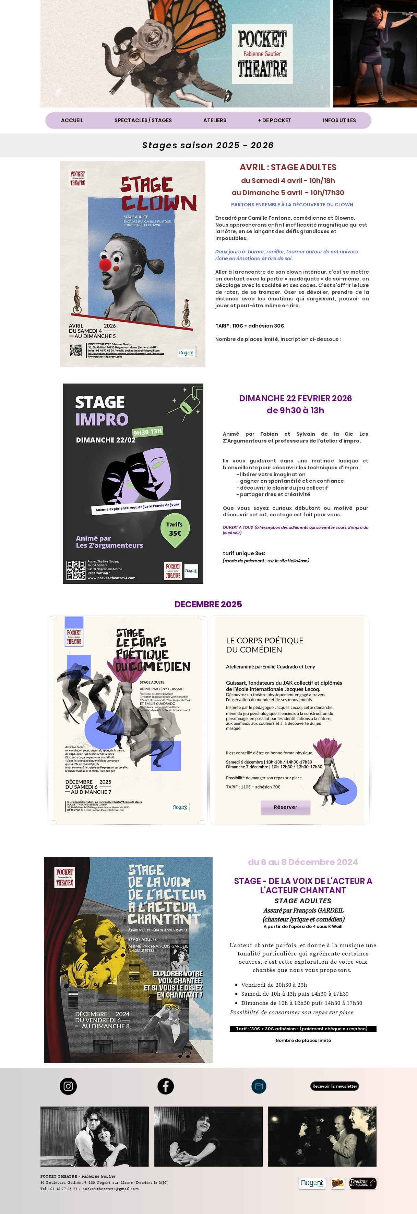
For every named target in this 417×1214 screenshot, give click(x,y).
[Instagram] (68, 1086)
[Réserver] (285, 807)
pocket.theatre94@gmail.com (111, 1188)
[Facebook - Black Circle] (165, 1086)
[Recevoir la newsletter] (334, 1086)
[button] (142, 120)
